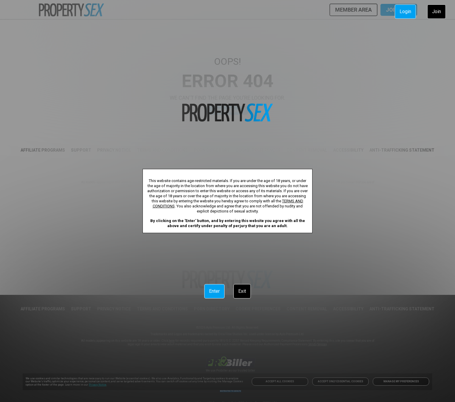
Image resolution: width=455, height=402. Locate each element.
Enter (214, 291)
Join (436, 11)
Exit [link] (242, 291)
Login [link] (405, 11)
